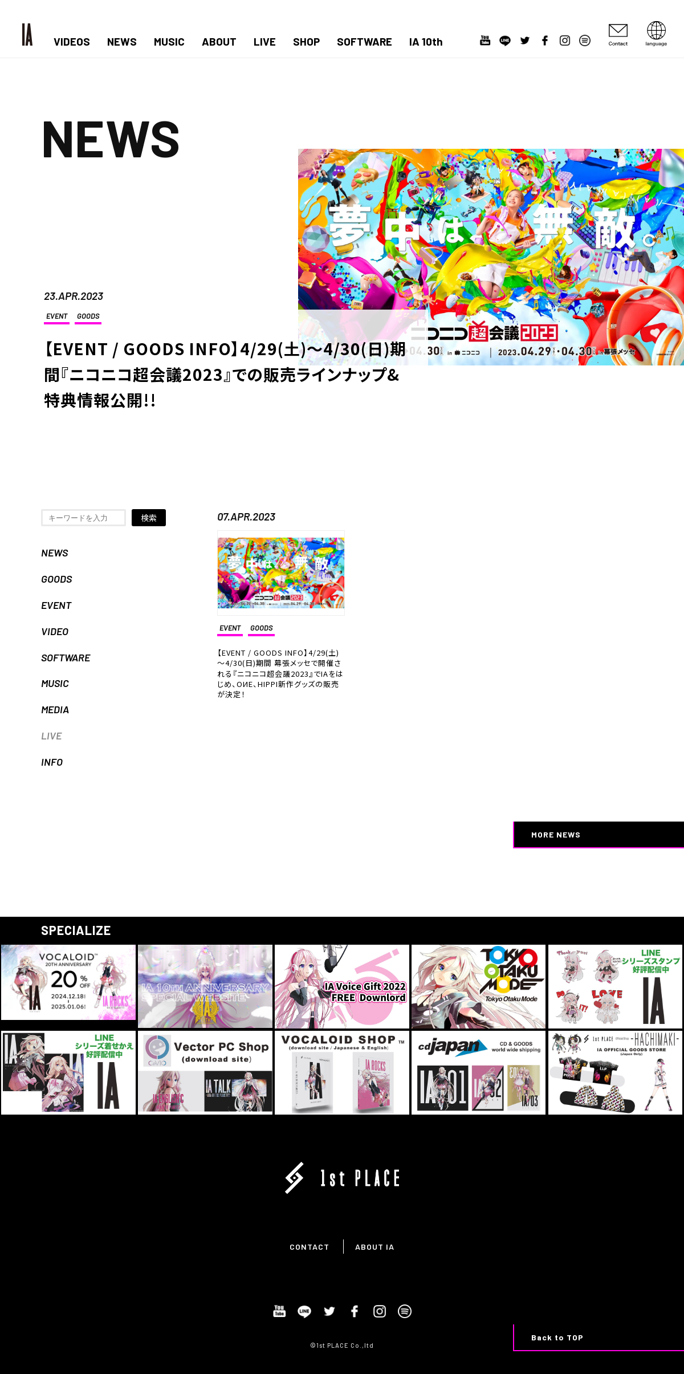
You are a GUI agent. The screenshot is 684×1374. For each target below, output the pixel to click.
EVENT (56, 315)
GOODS (88, 315)
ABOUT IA (374, 1246)
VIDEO (54, 631)
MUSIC (169, 41)
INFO (52, 761)
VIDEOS (72, 41)
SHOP (306, 41)
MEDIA (55, 709)
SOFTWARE (364, 41)
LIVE (265, 41)
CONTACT (309, 1246)
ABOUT (219, 41)
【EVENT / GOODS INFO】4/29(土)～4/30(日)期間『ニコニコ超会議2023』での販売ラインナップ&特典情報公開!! (225, 374)
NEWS (122, 41)
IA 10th (426, 41)
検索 (149, 517)
